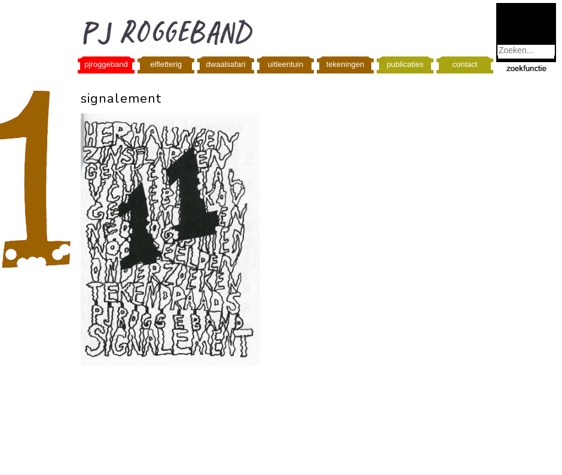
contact (465, 64)
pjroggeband (105, 64)
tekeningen (345, 64)
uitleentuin (285, 64)
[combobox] (526, 50)
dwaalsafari (226, 64)
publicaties (405, 64)
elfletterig (166, 64)
